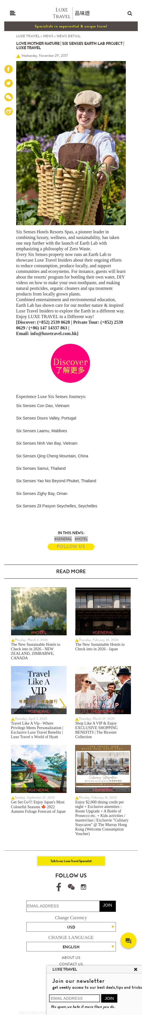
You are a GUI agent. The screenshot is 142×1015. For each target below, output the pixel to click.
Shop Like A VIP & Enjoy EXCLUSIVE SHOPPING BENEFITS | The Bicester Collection (96, 730)
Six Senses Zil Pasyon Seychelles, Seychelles (56, 506)
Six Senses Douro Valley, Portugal (46, 418)
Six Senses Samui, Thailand (41, 468)
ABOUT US (71, 957)
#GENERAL (63, 539)
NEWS (48, 36)
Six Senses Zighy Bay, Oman (41, 493)
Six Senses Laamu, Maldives (41, 431)
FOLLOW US (71, 547)
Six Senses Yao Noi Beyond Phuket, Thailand (56, 481)
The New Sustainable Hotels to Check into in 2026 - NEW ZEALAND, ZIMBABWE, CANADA (35, 651)
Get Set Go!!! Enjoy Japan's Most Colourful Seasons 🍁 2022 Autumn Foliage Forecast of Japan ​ (39, 807)
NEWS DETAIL (68, 36)
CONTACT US (71, 964)
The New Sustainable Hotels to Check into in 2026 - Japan (99, 646)
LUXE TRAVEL (28, 36)
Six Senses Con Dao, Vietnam (42, 405)
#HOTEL (81, 539)
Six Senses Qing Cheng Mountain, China (52, 456)
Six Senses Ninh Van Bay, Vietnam (46, 443)
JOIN (107, 905)
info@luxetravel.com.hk (53, 333)
